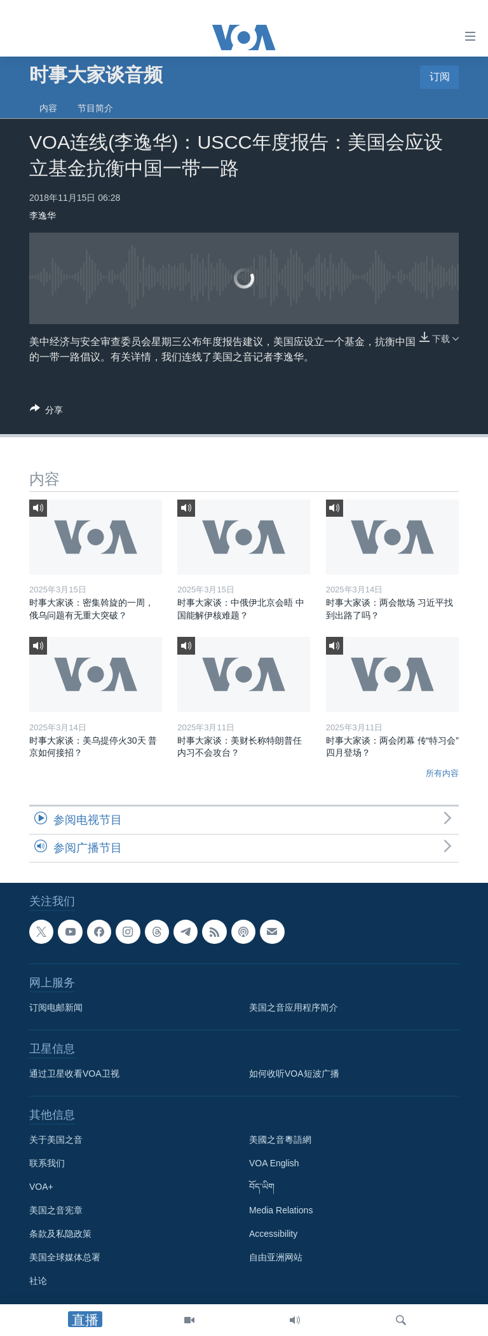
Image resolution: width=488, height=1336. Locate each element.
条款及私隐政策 (60, 1234)
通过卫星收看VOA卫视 (74, 1074)
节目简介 (95, 108)
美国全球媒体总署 (64, 1258)
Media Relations (281, 1211)
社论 (38, 1281)
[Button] (46, 412)
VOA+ (41, 1187)
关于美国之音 (56, 1140)
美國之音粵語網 (280, 1140)
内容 (48, 108)
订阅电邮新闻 (56, 1008)
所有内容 (442, 773)
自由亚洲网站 (275, 1258)
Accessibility (273, 1234)
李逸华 (42, 215)
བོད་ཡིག (261, 1187)
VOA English (274, 1164)
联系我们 (47, 1164)
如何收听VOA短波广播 (294, 1074)
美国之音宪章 (56, 1211)
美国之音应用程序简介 (293, 1008)
